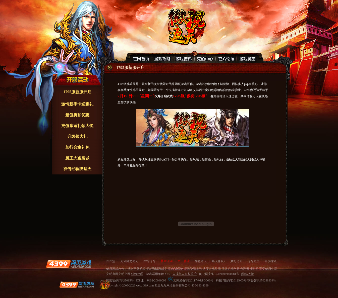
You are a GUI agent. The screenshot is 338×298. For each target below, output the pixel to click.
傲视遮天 (186, 26)
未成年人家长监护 (185, 274)
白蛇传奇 (149, 261)
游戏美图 (247, 58)
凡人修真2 (218, 261)
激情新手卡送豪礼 (77, 104)
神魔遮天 (201, 261)
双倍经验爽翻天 (77, 169)
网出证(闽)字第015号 (120, 280)
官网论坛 (226, 58)
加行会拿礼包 (77, 147)
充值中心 (205, 58)
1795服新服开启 (77, 92)
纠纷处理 (137, 274)
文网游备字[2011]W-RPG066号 (190, 280)
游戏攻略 (163, 58)
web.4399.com (145, 285)
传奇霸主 (253, 261)
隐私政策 (248, 274)
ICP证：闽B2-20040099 (151, 280)
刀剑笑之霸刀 (129, 261)
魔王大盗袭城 (77, 158)
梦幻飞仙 (236, 261)
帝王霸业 (184, 261)
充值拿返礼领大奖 (77, 126)
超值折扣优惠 (77, 115)
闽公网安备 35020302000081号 (219, 274)
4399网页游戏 (68, 264)
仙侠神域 (270, 261)
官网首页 (141, 58)
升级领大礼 (77, 136)
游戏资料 (184, 58)
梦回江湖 (166, 261)
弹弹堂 (110, 261)
